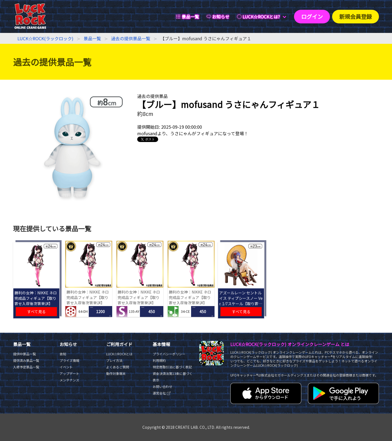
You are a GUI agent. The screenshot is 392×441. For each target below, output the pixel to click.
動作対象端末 (116, 373)
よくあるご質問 (117, 367)
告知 (63, 353)
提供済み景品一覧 (26, 360)
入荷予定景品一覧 (26, 367)
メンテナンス (69, 380)
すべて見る (36, 311)
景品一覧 (92, 38)
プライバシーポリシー (169, 353)
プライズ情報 (69, 360)
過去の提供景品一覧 (130, 38)
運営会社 (162, 393)
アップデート (69, 373)
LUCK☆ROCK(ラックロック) (45, 38)
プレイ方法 (114, 360)
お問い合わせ (162, 386)
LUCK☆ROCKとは (119, 353)
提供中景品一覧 (24, 353)
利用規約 (159, 360)
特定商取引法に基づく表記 (172, 367)
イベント (66, 367)
